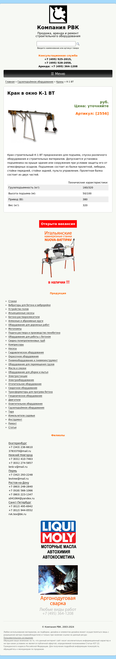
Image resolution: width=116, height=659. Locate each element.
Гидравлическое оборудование (26, 352)
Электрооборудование (21, 380)
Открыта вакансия (58, 224)
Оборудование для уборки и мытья (28, 372)
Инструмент (15, 419)
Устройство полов (18, 309)
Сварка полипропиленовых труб (26, 340)
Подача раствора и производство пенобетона (34, 332)
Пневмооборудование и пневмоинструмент (33, 360)
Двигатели (14, 400)
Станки (12, 301)
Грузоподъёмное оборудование (26, 407)
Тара (11, 411)
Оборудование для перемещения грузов (31, 364)
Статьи (12, 427)
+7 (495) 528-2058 (57, 62)
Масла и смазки (17, 368)
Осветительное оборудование (25, 403)
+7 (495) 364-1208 (64, 66)
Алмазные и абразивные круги (25, 321)
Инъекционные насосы (21, 313)
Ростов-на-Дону (19, 482)
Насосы (12, 348)
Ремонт (12, 423)
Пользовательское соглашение (18, 638)
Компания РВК (58, 27)
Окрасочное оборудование (23, 356)
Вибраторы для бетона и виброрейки (29, 305)
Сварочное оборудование (22, 388)
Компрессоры (16, 344)
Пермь (13, 470)
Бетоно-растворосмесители (24, 317)
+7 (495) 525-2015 (57, 59)
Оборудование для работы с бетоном (29, 336)
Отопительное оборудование (24, 384)
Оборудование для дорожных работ (28, 325)
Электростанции (17, 376)
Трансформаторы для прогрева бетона (30, 392)
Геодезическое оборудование (25, 396)
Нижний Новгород (21, 455)
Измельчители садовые (21, 415)
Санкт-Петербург (20, 502)
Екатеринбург (18, 443)
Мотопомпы (15, 329)
